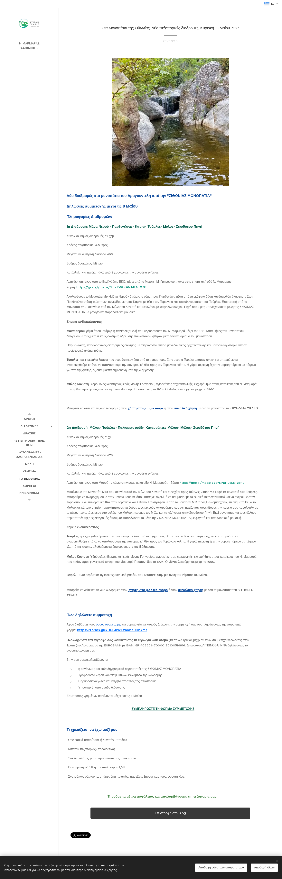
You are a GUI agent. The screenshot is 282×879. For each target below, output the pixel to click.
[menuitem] (29, 419)
